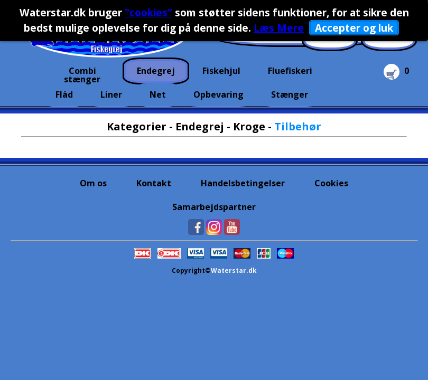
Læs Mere (279, 28)
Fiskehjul (221, 71)
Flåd (64, 94)
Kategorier (136, 126)
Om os (93, 183)
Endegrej (156, 71)
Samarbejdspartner (214, 207)
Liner (111, 94)
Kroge (249, 126)
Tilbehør (297, 126)
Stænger (289, 94)
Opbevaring (218, 94)
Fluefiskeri (290, 71)
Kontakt (153, 183)
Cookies (331, 183)
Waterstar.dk (234, 270)
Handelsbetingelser (243, 183)
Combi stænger (82, 74)
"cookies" (148, 12)
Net (158, 94)
